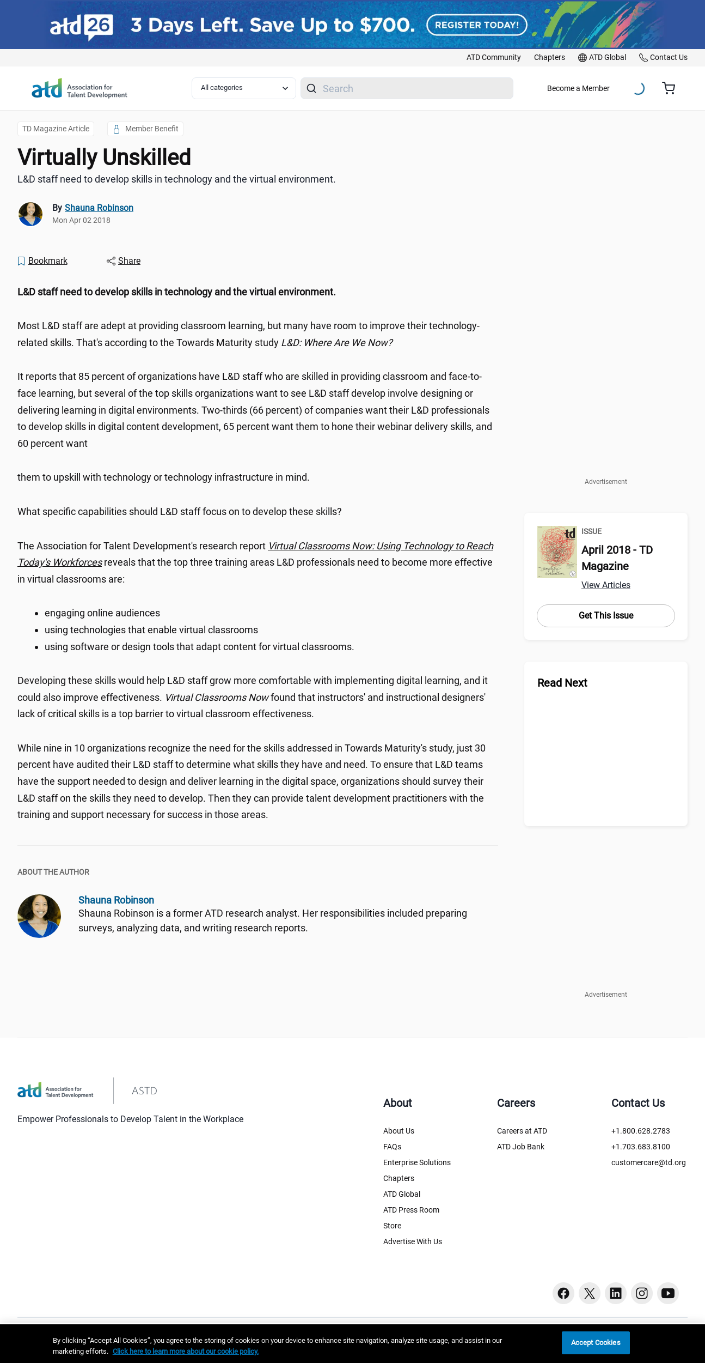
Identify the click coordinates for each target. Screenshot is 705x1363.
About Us (398, 1130)
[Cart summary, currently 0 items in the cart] (673, 88)
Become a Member (578, 88)
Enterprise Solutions (417, 1162)
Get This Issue (606, 615)
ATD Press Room (411, 1210)
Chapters (398, 1178)
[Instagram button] (642, 1293)
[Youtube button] (668, 1293)
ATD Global (401, 1194)
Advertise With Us (412, 1241)
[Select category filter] (244, 88)
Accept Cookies (596, 1342)
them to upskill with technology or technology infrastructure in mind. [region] (163, 477)
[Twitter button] (589, 1293)
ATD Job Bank (520, 1146)
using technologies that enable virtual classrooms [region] (151, 629)
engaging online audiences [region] (102, 613)
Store (392, 1225)
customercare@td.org (648, 1162)
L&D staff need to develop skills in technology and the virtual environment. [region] (176, 179)
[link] (494, 57)
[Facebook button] (563, 1293)
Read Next (562, 682)
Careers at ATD (522, 1130)
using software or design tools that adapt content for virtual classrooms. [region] (199, 646)
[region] (257, 292)
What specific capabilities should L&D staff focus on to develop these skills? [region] (179, 511)
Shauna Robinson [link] (99, 208)
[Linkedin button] (616, 1293)
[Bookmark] (42, 261)
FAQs (392, 1146)
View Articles (605, 585)
